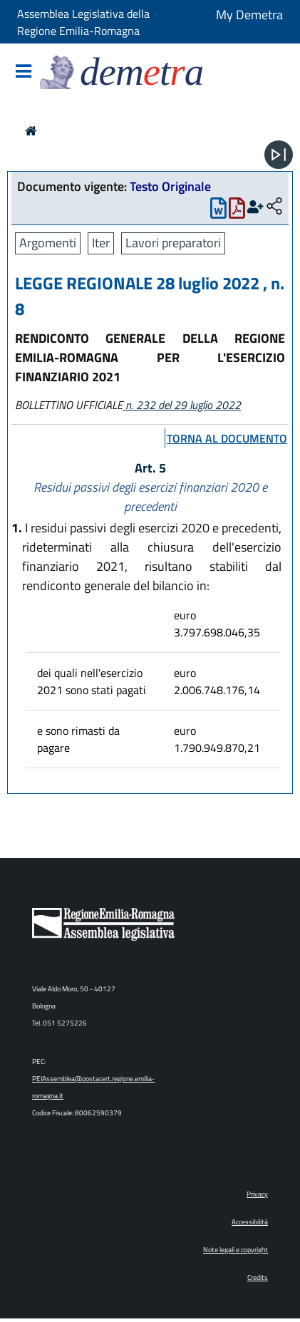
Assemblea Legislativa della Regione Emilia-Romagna (83, 22)
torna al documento (227, 438)
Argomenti (47, 242)
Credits (257, 1277)
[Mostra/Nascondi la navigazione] (23, 72)
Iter (101, 242)
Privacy (257, 1194)
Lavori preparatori (173, 242)
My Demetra (249, 14)
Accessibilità (250, 1222)
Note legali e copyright (235, 1249)
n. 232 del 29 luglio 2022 (182, 404)
